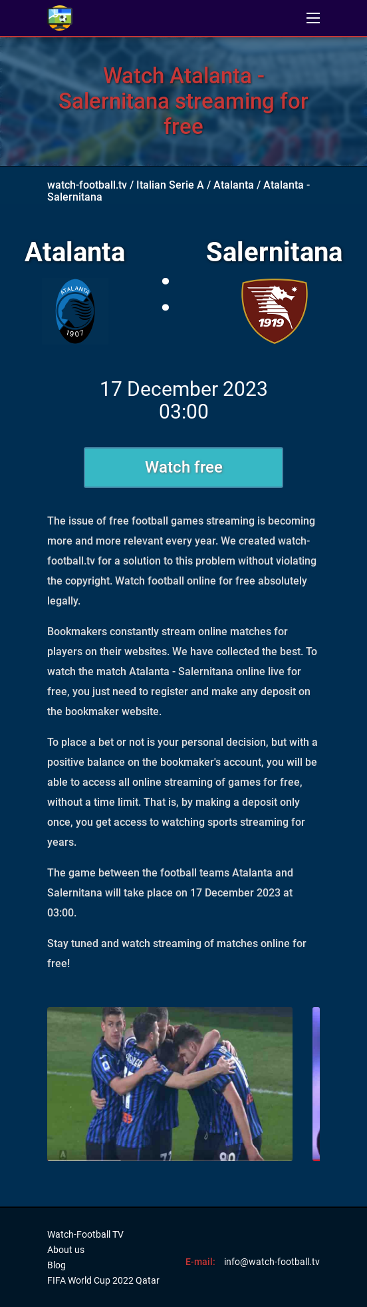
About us (65, 1249)
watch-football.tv (87, 185)
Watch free (184, 467)
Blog (56, 1265)
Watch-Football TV (85, 1234)
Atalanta (233, 185)
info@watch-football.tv (272, 1261)
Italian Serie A (170, 185)
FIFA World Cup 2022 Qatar (103, 1280)
